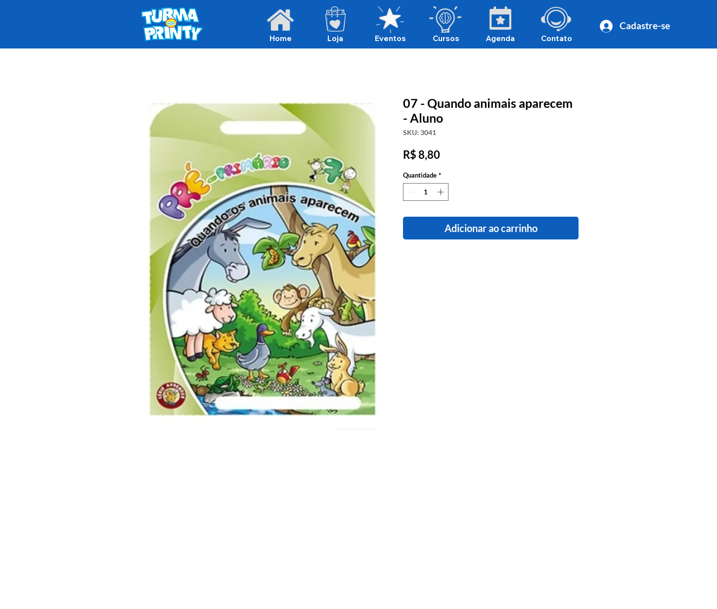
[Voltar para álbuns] (366, 60)
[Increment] (442, 192)
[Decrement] (410, 192)
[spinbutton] (426, 192)
